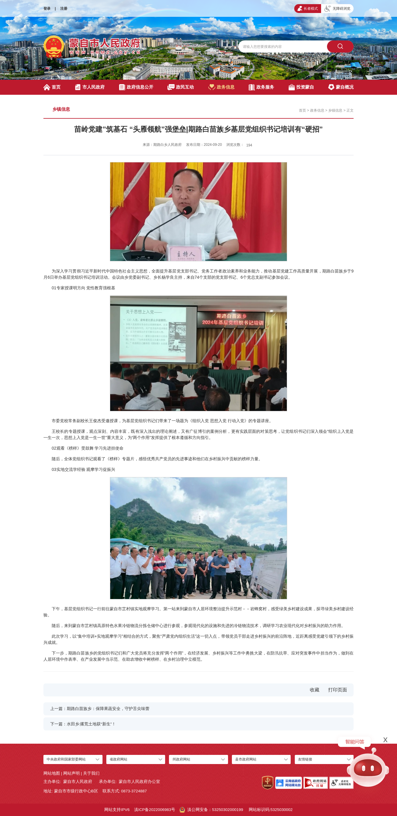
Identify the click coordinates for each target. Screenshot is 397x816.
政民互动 (180, 87)
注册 (63, 8)
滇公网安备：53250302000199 (211, 810)
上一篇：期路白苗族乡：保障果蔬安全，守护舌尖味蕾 (99, 708)
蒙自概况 (341, 87)
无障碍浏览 (337, 9)
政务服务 (261, 87)
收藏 (314, 689)
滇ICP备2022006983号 (154, 809)
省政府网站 (118, 759)
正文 (350, 110)
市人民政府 (90, 87)
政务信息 (221, 87)
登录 (47, 8)
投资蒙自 (301, 87)
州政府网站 (181, 759)
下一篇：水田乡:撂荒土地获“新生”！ (83, 724)
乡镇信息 (61, 109)
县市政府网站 (245, 759)
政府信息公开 (136, 87)
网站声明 (71, 773)
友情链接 (305, 759)
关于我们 (91, 773)
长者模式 (307, 8)
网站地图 (51, 773)
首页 (52, 87)
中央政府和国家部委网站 (66, 759)
